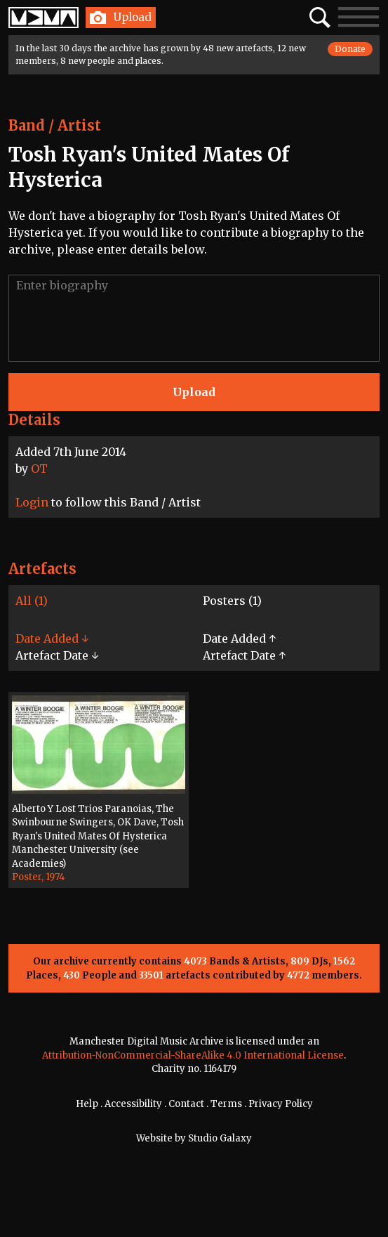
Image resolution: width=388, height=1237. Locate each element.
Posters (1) (232, 601)
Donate (350, 49)
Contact (186, 1104)
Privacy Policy (280, 1104)
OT (39, 469)
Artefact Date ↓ (56, 655)
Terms (226, 1104)
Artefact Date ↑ (244, 655)
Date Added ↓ (51, 638)
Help (87, 1104)
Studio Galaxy (220, 1138)
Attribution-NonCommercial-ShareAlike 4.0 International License (193, 1055)
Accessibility (133, 1104)
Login (31, 502)
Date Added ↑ (239, 638)
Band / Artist (54, 125)
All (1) (31, 601)
